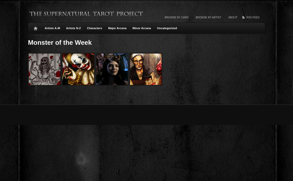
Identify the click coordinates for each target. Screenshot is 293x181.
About (233, 17)
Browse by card (177, 17)
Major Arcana (117, 28)
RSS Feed (252, 17)
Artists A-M (52, 28)
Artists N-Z (73, 28)
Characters (94, 28)
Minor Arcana (142, 28)
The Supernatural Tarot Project (86, 14)
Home (36, 27)
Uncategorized (167, 28)
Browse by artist (208, 17)
